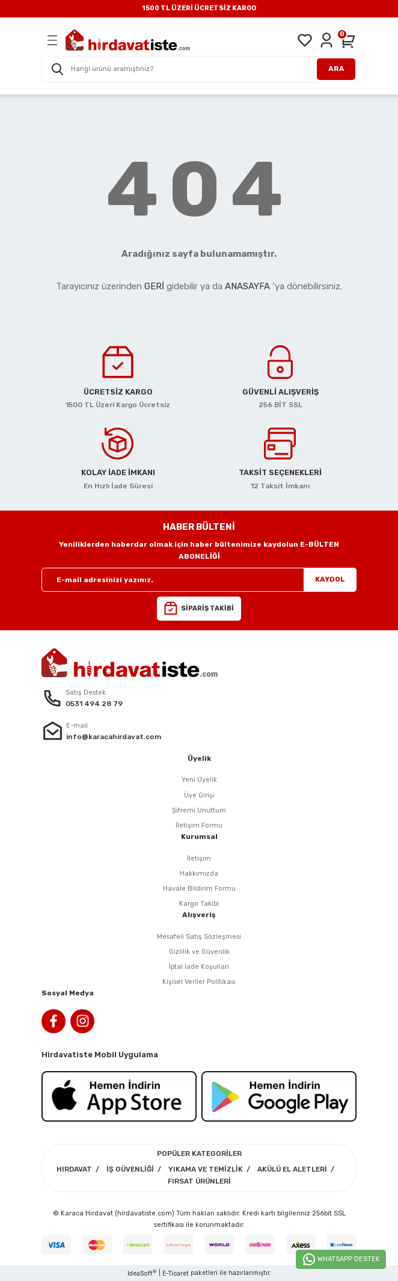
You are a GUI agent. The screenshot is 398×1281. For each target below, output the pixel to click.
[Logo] (128, 40)
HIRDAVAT (74, 1169)
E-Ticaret (175, 1273)
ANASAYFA (247, 286)
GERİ (154, 286)
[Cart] (348, 40)
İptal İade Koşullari (199, 967)
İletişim (199, 858)
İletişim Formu (199, 825)
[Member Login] (326, 40)
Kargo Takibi (199, 904)
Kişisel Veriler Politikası (199, 982)
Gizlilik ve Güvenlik (199, 952)
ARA (336, 68)
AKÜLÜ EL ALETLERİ (292, 1169)
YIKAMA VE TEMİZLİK (205, 1169)
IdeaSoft (141, 1273)
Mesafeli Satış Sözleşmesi (199, 937)
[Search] (199, 69)
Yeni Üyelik (199, 780)
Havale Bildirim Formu (199, 888)
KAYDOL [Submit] (330, 579)
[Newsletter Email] (199, 580)
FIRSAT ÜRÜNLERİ (199, 1181)
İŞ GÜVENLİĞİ (130, 1169)
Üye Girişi (199, 795)
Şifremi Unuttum (199, 810)
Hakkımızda (199, 873)
